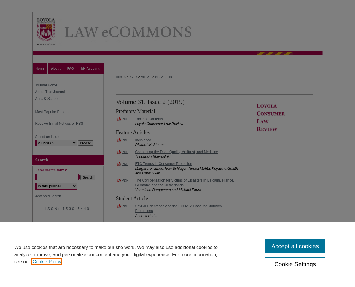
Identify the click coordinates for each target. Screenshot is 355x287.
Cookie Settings (295, 264)
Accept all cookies (295, 246)
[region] (177, 254)
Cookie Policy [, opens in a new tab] (46, 261)
